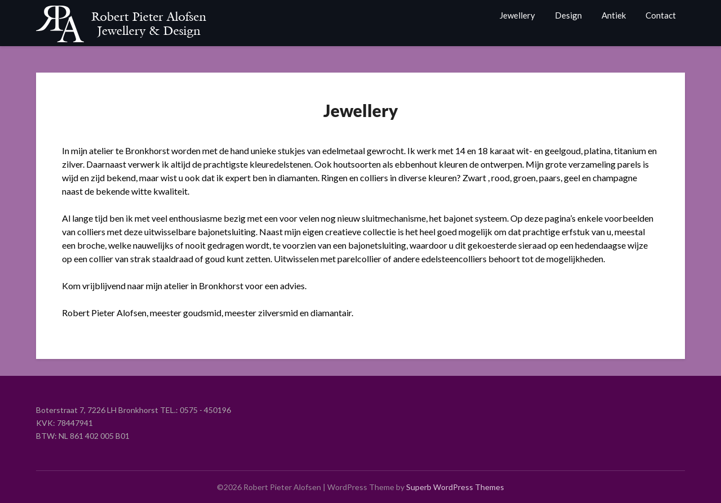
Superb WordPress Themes (455, 487)
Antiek (614, 15)
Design (568, 15)
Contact (661, 15)
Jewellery (517, 15)
